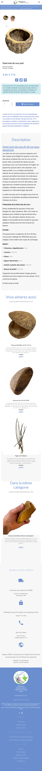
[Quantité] (8, 104)
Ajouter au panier (27, 104)
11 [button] (30, 557)
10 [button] (27, 557)
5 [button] (14, 557)
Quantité (6, 101)
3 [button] (9, 557)
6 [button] (17, 557)
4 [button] (12, 557)
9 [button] (25, 557)
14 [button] (38, 557)
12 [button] (32, 557)
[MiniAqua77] (21, 2)
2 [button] (7, 557)
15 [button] (20, 559)
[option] (6, 18)
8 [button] (22, 557)
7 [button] (20, 557)
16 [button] (22, 559)
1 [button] (4, 557)
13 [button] (35, 557)
